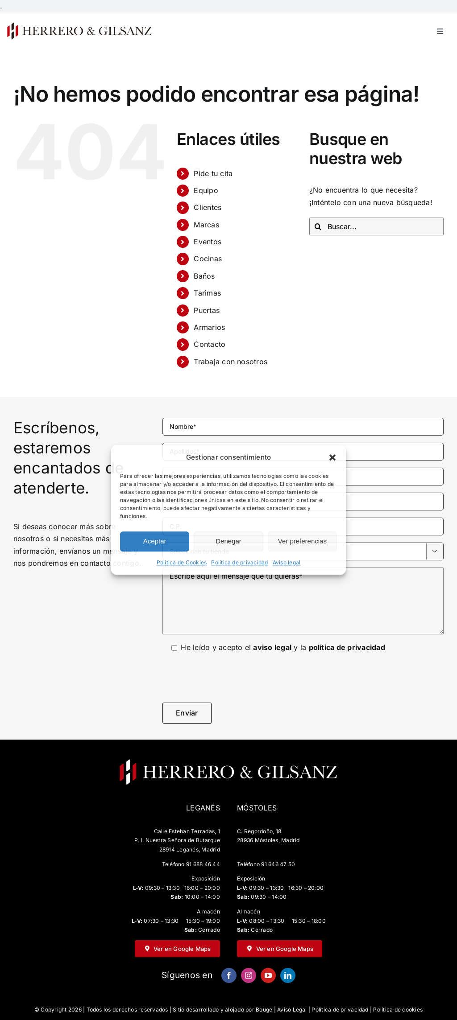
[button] (332, 457)
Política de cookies (398, 1009)
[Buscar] (318, 226)
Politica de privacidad (239, 562)
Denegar (228, 541)
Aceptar (154, 541)
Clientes (207, 207)
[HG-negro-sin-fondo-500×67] (79, 25)
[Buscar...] (376, 226)
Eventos (207, 241)
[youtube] (268, 975)
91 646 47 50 (278, 864)
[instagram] (248, 975)
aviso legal (272, 647)
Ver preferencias (302, 541)
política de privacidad (347, 647)
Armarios (209, 327)
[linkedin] (287, 975)
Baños (204, 275)
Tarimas (207, 292)
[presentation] (230, 678)
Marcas (206, 224)
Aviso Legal (292, 1009)
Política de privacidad (340, 1009)
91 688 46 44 (203, 864)
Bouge (264, 1009)
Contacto (209, 344)
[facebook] (229, 975)
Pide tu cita (213, 173)
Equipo (206, 190)
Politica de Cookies (182, 562)
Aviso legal (287, 562)
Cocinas (208, 258)
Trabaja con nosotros (230, 361)
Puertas (207, 310)
